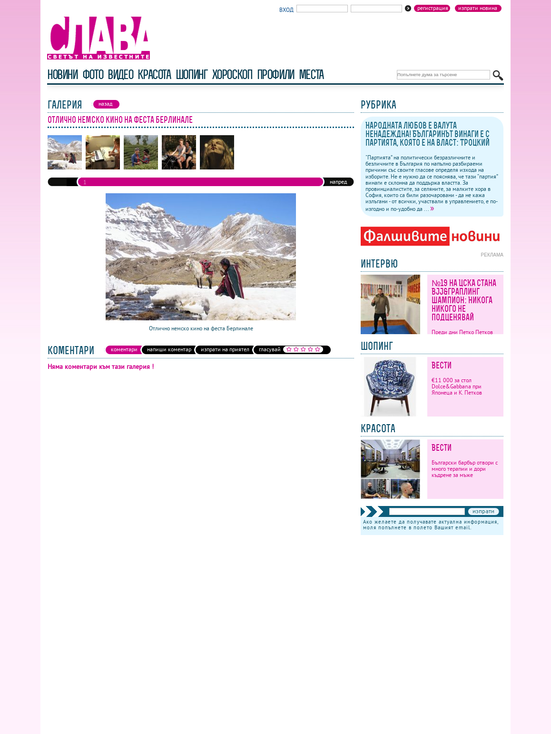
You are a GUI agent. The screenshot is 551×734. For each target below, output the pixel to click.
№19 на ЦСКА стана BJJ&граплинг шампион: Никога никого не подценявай (464, 300)
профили (275, 74)
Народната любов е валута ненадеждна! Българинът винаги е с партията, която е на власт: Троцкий (427, 134)
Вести (442, 365)
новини (62, 74)
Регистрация (432, 8)
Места (311, 74)
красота (154, 74)
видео (120, 74)
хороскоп (232, 74)
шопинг (191, 74)
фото (92, 74)
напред (338, 181)
